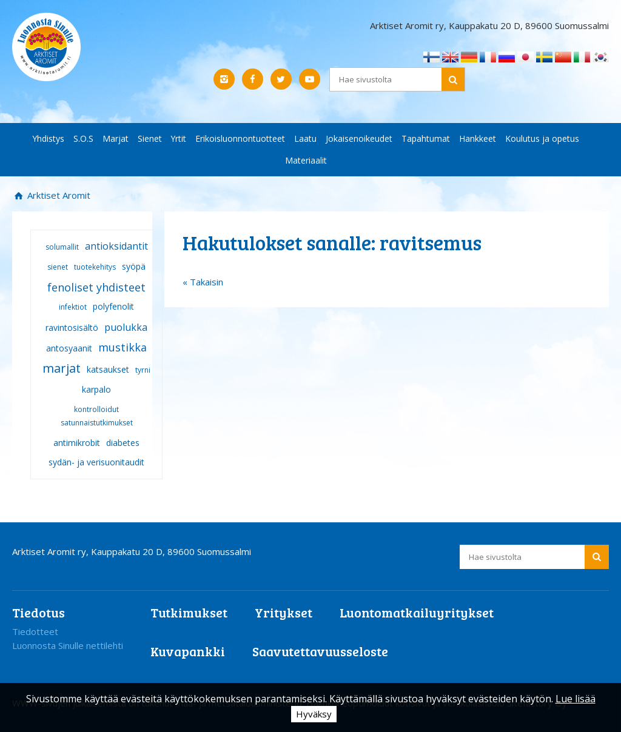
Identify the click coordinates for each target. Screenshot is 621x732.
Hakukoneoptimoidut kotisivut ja (373, 703)
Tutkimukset (188, 612)
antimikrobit (76, 442)
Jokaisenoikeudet (359, 138)
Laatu (305, 138)
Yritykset (283, 612)
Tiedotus (38, 612)
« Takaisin (203, 282)
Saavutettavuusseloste (320, 651)
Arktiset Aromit (57, 195)
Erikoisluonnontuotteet (240, 138)
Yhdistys (48, 138)
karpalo (96, 389)
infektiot (73, 307)
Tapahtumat (425, 138)
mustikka (122, 347)
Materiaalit (306, 160)
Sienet (150, 138)
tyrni (142, 370)
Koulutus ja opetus (542, 138)
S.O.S (83, 138)
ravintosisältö (71, 327)
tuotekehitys (95, 267)
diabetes (122, 442)
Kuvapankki (187, 651)
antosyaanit (69, 348)
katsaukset (108, 369)
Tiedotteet (35, 631)
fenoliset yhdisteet (96, 287)
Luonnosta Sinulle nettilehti (67, 645)
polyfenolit (113, 306)
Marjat (115, 138)
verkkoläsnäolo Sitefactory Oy (505, 703)
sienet (57, 267)
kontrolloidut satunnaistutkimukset (97, 416)
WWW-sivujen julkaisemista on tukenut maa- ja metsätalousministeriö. (159, 703)
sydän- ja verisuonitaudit (96, 462)
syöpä (134, 266)
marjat (61, 368)
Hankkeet (477, 138)
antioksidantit (116, 246)
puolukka (125, 327)
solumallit (62, 247)
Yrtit (178, 138)
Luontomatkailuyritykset (417, 612)
